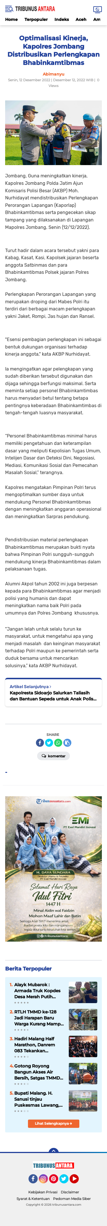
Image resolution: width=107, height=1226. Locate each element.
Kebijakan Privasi (42, 1192)
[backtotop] (54, 1153)
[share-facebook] (40, 743)
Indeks (61, 19)
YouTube (78, 1181)
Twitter (66, 1181)
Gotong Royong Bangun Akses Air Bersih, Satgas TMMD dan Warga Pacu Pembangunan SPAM (37, 1072)
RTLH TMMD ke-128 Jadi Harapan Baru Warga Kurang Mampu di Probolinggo (38, 1018)
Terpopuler (36, 19)
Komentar (53, 756)
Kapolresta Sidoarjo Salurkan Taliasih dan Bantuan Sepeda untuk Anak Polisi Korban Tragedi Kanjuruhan (52, 696)
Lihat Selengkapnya (53, 1123)
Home (11, 19)
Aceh (81, 19)
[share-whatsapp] (58, 743)
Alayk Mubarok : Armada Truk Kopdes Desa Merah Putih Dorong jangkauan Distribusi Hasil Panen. (38, 991)
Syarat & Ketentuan (33, 1199)
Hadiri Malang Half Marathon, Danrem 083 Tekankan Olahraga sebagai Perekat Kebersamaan (38, 1045)
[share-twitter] (49, 743)
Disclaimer (70, 1192)
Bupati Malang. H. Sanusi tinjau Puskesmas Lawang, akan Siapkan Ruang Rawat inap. (36, 1099)
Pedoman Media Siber (72, 1199)
